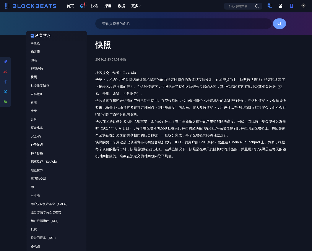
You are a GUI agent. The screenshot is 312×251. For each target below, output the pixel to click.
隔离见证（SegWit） (45, 161)
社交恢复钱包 (40, 85)
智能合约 (37, 68)
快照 (34, 77)
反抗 (34, 229)
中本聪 (35, 195)
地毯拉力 (37, 170)
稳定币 (35, 51)
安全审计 (37, 136)
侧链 (34, 60)
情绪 (34, 111)
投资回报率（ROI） (44, 238)
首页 (70, 6)
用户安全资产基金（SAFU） (50, 204)
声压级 (35, 43)
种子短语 (37, 144)
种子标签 (37, 153)
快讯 (94, 6)
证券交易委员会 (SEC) (46, 212)
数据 (121, 6)
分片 (34, 119)
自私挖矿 (37, 94)
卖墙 (34, 102)
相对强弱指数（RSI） (45, 221)
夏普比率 (37, 128)
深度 (107, 6)
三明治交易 (38, 178)
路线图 (35, 246)
